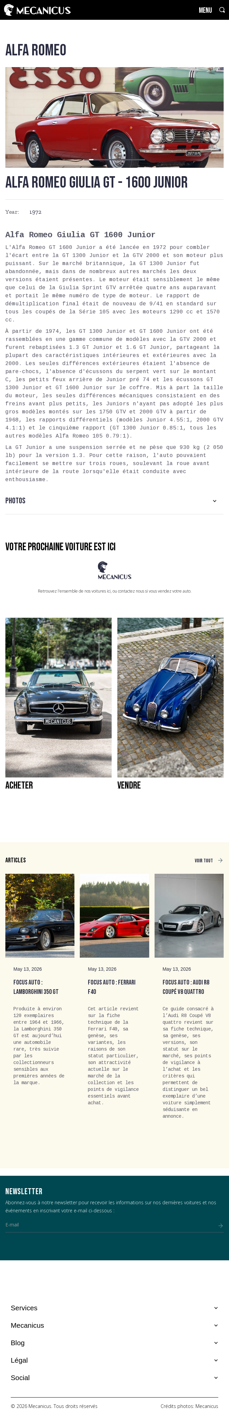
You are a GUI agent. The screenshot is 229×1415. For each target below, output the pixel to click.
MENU (205, 10)
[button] (86, 159)
